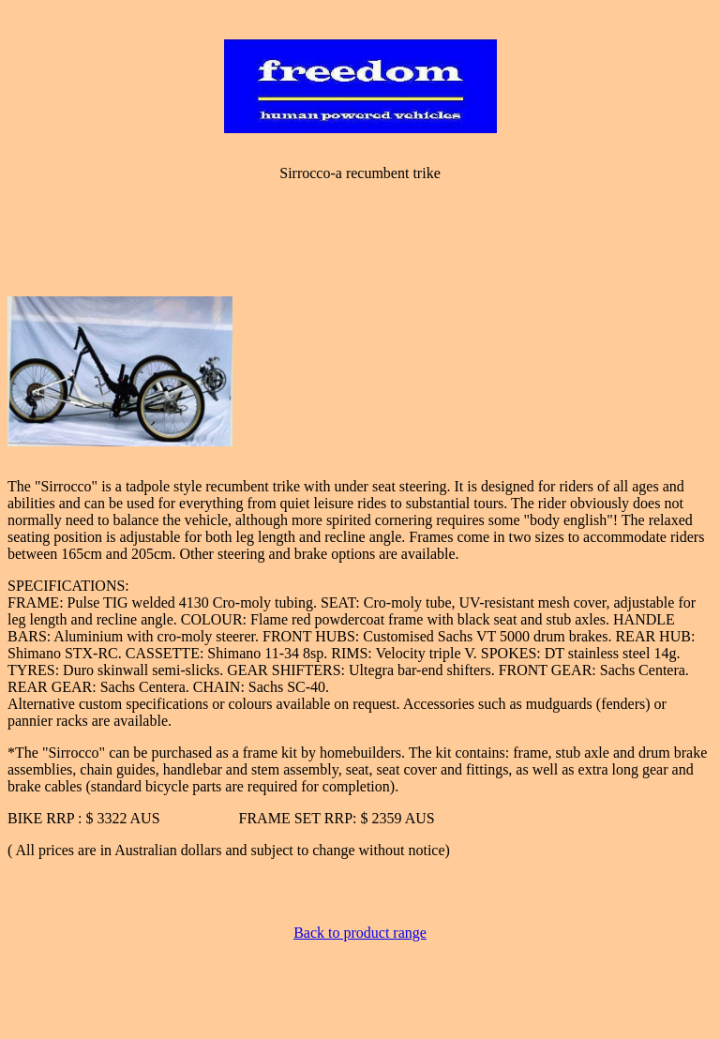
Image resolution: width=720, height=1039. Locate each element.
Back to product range (360, 933)
